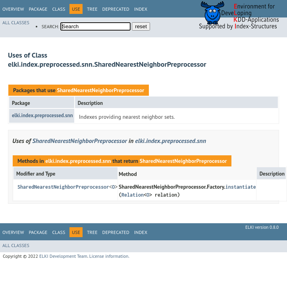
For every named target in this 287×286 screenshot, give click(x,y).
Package (38, 9)
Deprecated (115, 9)
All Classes (15, 22)
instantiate (240, 187)
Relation (132, 195)
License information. (109, 256)
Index (140, 9)
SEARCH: (50, 26)
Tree (92, 9)
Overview (13, 9)
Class (58, 9)
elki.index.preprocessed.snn (42, 115)
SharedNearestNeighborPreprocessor (100, 90)
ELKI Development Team (63, 256)
